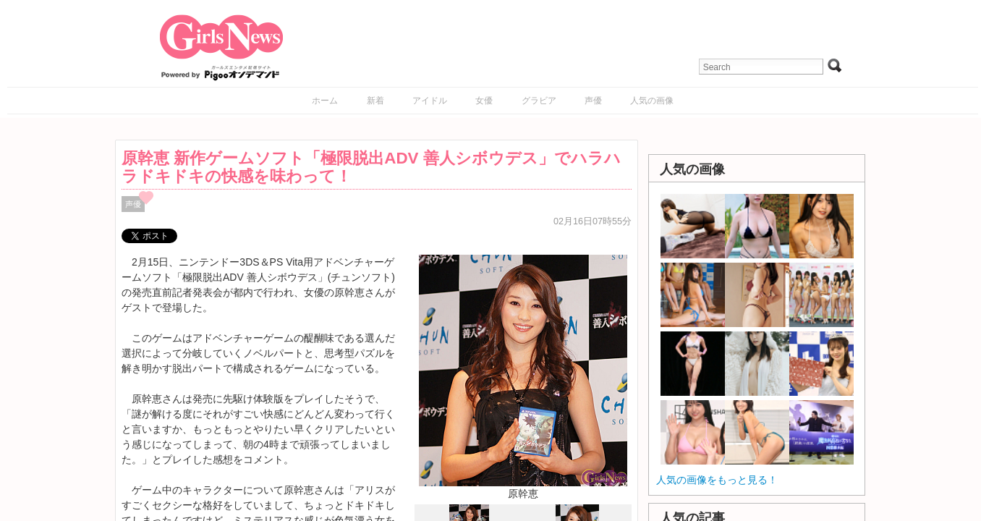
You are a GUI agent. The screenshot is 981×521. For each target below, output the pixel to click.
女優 (484, 101)
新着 (375, 101)
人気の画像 (652, 101)
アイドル (429, 101)
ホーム (325, 101)
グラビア (539, 101)
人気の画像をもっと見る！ (717, 480)
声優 (593, 101)
